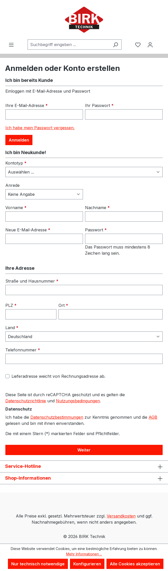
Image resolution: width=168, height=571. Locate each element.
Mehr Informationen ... (84, 554)
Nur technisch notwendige (38, 563)
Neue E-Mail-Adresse (27, 229)
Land (11, 327)
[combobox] (69, 44)
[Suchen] (116, 44)
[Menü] (11, 44)
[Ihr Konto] (150, 44)
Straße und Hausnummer (31, 281)
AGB (153, 417)
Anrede (12, 185)
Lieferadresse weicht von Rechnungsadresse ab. (58, 376)
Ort (63, 305)
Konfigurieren (87, 563)
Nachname (97, 207)
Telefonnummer (22, 349)
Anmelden (19, 140)
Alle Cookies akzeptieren (135, 563)
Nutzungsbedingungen (78, 400)
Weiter (84, 450)
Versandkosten (121, 516)
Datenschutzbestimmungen (56, 417)
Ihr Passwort (99, 105)
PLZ (11, 305)
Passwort (96, 229)
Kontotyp (16, 163)
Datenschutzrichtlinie (25, 400)
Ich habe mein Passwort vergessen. (40, 127)
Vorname (16, 207)
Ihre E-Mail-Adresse (26, 105)
